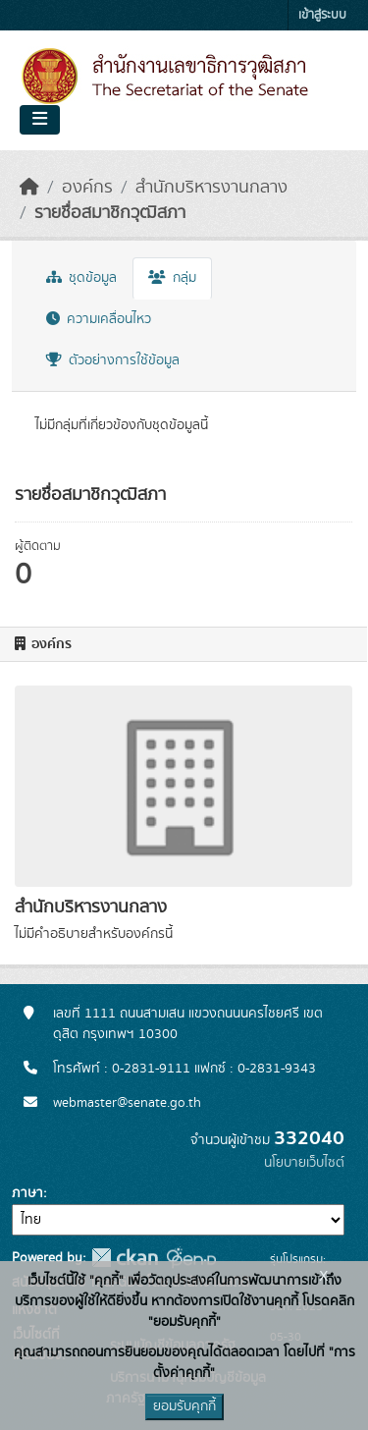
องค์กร (87, 187)
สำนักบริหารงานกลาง (211, 187)
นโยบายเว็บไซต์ (304, 1163)
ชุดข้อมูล (81, 278)
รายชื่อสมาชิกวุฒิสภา (109, 213)
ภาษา (27, 1193)
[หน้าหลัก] (29, 187)
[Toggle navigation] (40, 120)
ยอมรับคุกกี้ (184, 1406)
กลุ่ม (172, 278)
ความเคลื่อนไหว (98, 319)
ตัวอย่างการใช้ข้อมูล (113, 360)
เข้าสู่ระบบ (322, 15)
